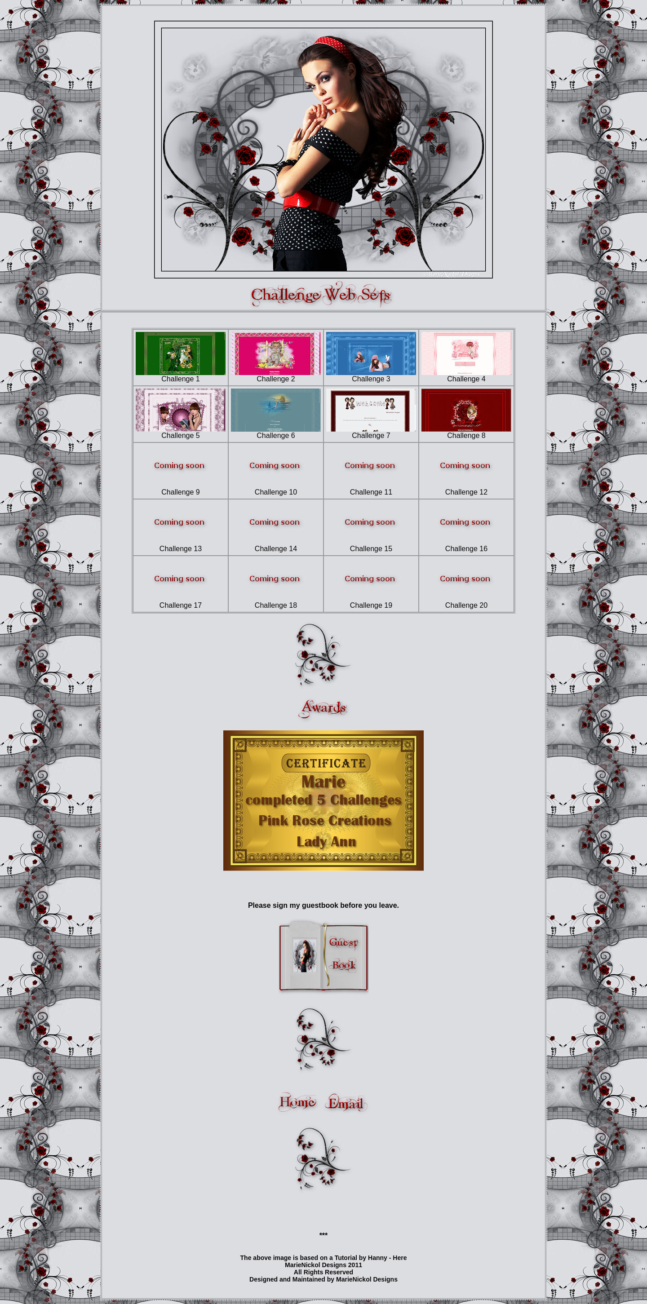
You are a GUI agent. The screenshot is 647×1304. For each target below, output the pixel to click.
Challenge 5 (181, 432)
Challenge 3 (371, 376)
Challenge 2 (276, 376)
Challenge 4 (466, 376)
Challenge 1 (181, 376)
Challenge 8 (466, 432)
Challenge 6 (276, 432)
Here (400, 1257)
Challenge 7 (371, 432)
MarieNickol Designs (367, 1279)
